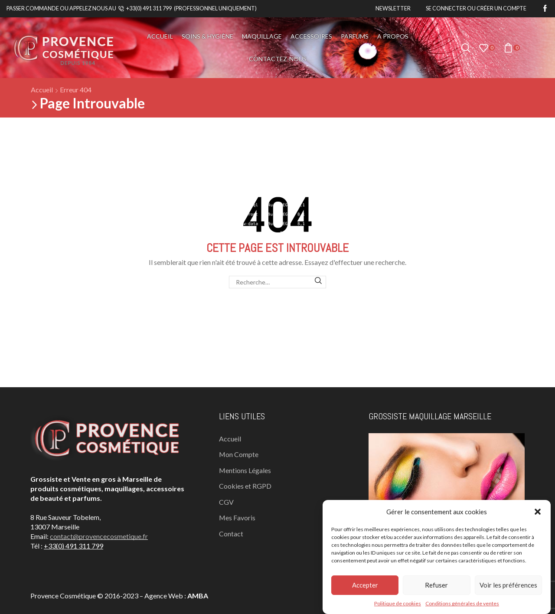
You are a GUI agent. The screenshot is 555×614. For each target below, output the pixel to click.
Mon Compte (238, 454)
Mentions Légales (245, 470)
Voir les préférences (508, 585)
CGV (226, 502)
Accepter (365, 585)
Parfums (355, 36)
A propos (392, 36)
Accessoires (311, 36)
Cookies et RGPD (245, 486)
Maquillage (262, 36)
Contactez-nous (278, 58)
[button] (537, 511)
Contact (231, 533)
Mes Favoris (237, 517)
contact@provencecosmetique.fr (99, 536)
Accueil (160, 36)
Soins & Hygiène (207, 36)
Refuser (436, 585)
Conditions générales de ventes (462, 603)
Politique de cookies (397, 603)
